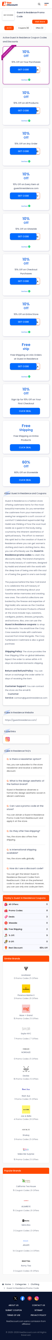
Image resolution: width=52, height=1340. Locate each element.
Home (6, 1284)
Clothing (35, 1284)
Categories (20, 1284)
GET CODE (23, 69)
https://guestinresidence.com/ (21, 720)
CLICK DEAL (25, 411)
